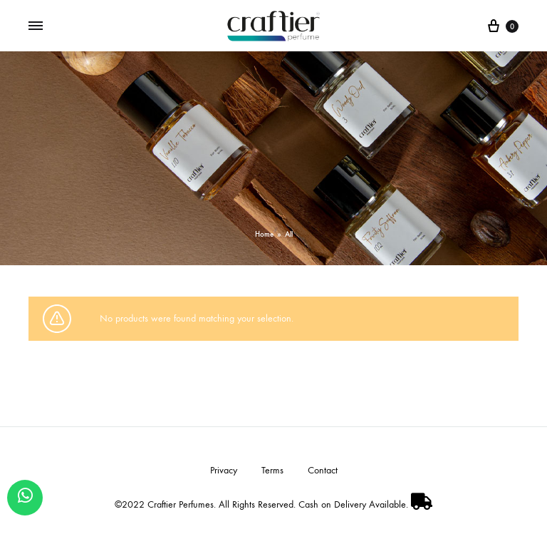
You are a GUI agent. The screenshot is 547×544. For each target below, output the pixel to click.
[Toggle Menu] (35, 25)
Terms (272, 470)
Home (264, 234)
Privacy (223, 470)
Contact (323, 470)
